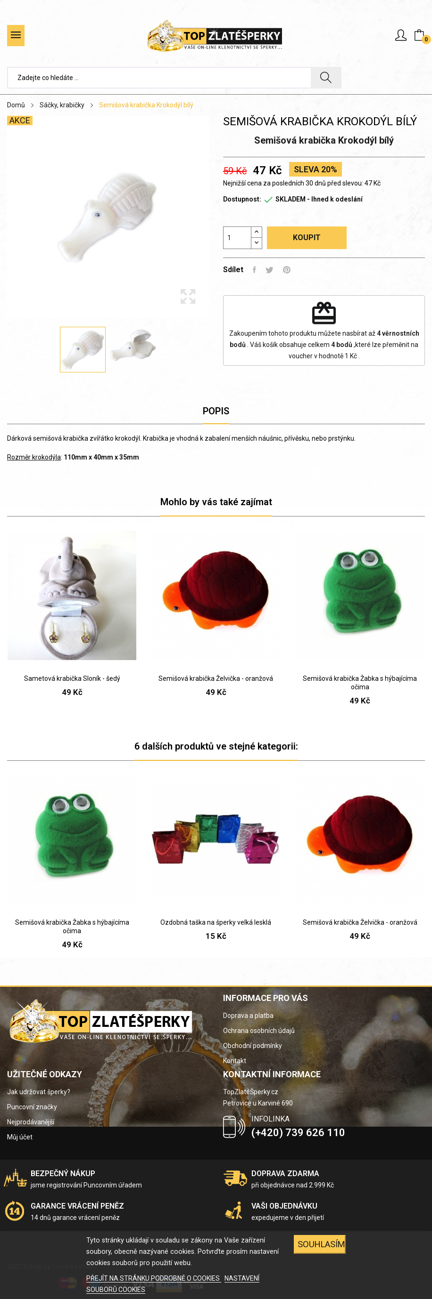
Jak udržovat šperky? (38, 1092)
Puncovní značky (32, 1107)
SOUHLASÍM (321, 1244)
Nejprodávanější (30, 1122)
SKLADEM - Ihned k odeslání (319, 199)
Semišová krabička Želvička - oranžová (215, 678)
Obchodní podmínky (252, 1045)
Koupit (307, 237)
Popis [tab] (216, 411)
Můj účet (20, 1137)
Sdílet (254, 270)
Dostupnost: (242, 199)
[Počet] (237, 237)
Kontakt (234, 1061)
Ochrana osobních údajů (259, 1030)
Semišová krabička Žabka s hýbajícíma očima (360, 683)
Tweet (269, 270)
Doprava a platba (248, 1015)
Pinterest (286, 270)
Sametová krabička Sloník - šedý (72, 678)
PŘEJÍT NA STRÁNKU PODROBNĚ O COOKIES (153, 1278)
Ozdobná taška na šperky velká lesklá (215, 922)
